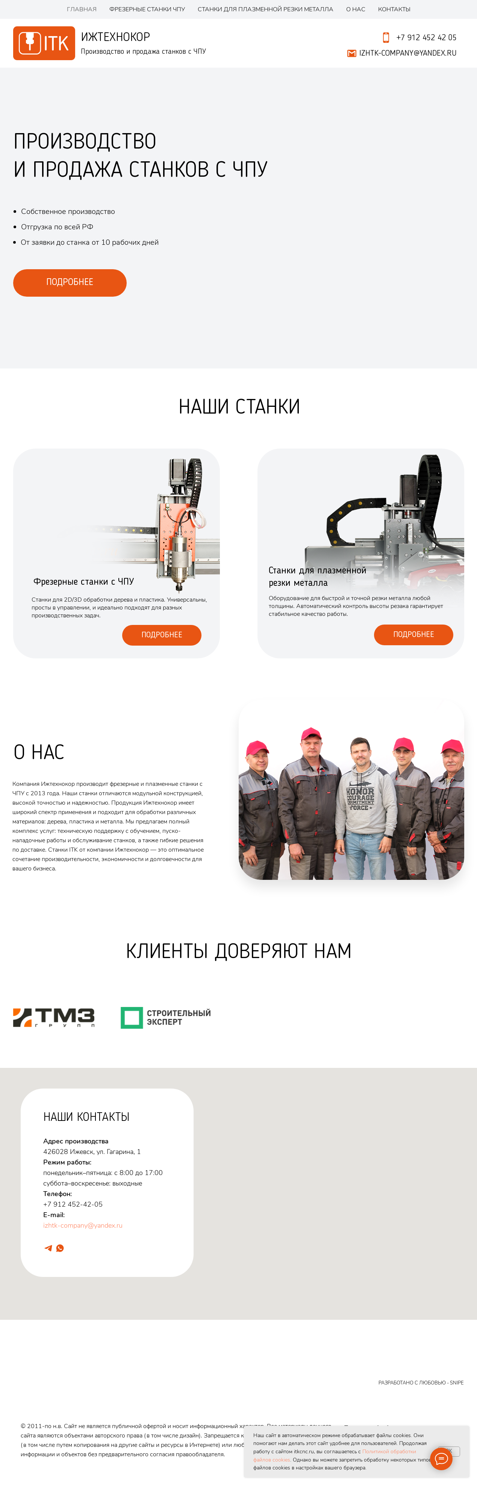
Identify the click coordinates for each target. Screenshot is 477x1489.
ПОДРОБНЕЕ (69, 282)
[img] (360, 553)
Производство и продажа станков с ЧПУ (143, 52)
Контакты (394, 9)
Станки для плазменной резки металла (265, 9)
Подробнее (161, 635)
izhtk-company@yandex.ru (83, 1225)
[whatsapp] (60, 1248)
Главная (82, 9)
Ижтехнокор (115, 38)
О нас (355, 9)
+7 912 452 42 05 (427, 38)
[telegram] (48, 1248)
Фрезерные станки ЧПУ (147, 9)
